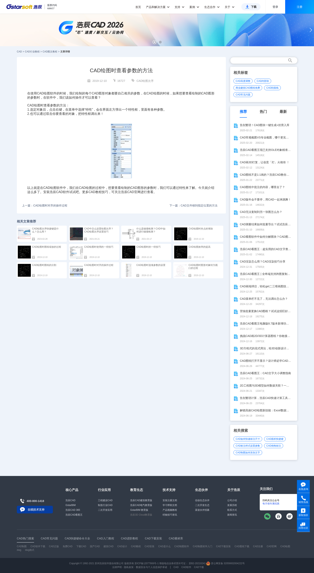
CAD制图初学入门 (202, 546)
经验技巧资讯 (170, 514)
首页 (138, 7)
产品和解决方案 (158, 7)
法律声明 (117, 567)
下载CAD (81, 546)
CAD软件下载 (37, 546)
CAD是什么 (164, 546)
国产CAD (95, 546)
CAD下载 (199, 567)
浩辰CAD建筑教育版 (141, 500)
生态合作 (212, 7)
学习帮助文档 (170, 505)
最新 (283, 112)
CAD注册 (258, 546)
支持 (179, 7)
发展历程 (232, 505)
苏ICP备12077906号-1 (147, 563)
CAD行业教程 (32, 51)
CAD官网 (134, 192)
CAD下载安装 (223, 546)
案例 (194, 7)
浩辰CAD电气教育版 (141, 505)
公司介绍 (232, 500)
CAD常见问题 (243, 94)
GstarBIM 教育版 (139, 510)
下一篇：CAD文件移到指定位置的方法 (193, 205)
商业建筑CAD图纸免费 (248, 87)
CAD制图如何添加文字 (248, 452)
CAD (19, 51)
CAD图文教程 (50, 51)
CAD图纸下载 (241, 546)
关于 (229, 7)
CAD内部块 (263, 81)
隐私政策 (129, 567)
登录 (275, 6)
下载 (254, 6)
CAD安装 (149, 546)
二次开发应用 (105, 510)
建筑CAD (108, 546)
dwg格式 (29, 550)
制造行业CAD (105, 505)
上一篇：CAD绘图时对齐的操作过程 (44, 205)
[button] (154, 42)
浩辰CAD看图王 (74, 514)
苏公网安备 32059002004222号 (225, 563)
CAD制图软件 (181, 546)
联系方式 (232, 510)
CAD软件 (62, 192)
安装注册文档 (170, 500)
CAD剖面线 (272, 87)
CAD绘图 (153, 93)
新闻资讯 (232, 514)
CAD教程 (95, 192)
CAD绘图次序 (145, 80)
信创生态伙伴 (202, 500)
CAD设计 (122, 546)
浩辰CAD (70, 500)
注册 (299, 6)
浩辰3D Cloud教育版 (141, 514)
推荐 (243, 112)
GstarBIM (70, 505)
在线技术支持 (36, 509)
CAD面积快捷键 (274, 439)
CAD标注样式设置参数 (248, 445)
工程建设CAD (105, 500)
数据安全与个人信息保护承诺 (151, 567)
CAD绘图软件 (46, 93)
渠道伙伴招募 (202, 510)
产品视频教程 (170, 510)
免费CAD (67, 546)
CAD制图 (22, 546)
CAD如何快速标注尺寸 (248, 439)
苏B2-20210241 (197, 563)
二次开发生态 (202, 505)
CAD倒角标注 (273, 445)
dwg (19, 550)
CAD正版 (54, 546)
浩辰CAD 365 (72, 510)
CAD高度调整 (243, 81)
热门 (263, 112)
